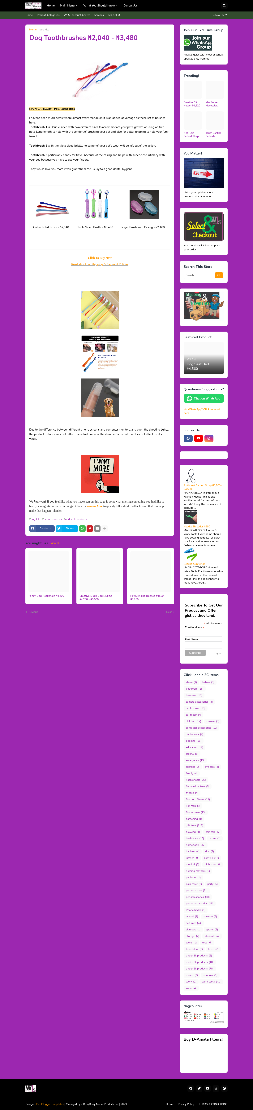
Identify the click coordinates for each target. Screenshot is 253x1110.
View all (55, 543)
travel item (194, 949)
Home (51, 5)
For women (195, 812)
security (210, 917)
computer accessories (201, 728)
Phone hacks (195, 910)
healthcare (195, 838)
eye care (212, 767)
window (210, 975)
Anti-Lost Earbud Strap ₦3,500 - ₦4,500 (191, 135)
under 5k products (199, 969)
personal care (197, 891)
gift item (194, 825)
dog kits (44, 29)
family (191, 773)
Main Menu (67, 5)
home (214, 838)
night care (213, 864)
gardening (194, 819)
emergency (195, 760)
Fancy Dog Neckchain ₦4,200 (46, 596)
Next (169, 612)
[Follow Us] (219, 15)
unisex (192, 975)
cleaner (213, 721)
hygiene (192, 851)
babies (208, 682)
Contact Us (131, 5)
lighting (211, 858)
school (192, 917)
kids (209, 851)
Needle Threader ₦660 (197, 526)
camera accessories (199, 702)
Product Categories (48, 15)
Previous (33, 612)
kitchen (192, 858)
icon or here (95, 506)
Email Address (194, 627)
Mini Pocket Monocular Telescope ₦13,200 (212, 104)
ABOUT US (115, 15)
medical (192, 864)
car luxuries (195, 708)
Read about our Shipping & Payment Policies (99, 264)
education (194, 747)
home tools (195, 845)
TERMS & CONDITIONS (213, 1104)
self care (194, 923)
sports (212, 930)
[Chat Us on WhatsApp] (204, 402)
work (191, 982)
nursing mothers (198, 871)
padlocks (193, 877)
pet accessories (53, 519)
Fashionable (196, 780)
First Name (191, 639)
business (194, 695)
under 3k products (76, 519)
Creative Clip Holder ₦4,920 (192, 104)
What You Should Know (99, 5)
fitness (192, 793)
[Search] (224, 5)
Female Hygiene (197, 786)
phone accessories (199, 904)
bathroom (194, 689)
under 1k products (199, 956)
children (193, 721)
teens (191, 943)
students (212, 936)
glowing (193, 832)
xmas (191, 988)
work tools (211, 982)
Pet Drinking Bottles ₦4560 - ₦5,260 (147, 597)
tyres (213, 949)
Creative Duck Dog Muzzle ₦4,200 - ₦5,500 (95, 597)
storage (192, 936)
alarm (191, 682)
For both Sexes (198, 799)
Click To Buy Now (100, 257)
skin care (193, 930)
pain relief (194, 884)
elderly (192, 754)
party (212, 884)
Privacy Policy (186, 1104)
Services (99, 15)
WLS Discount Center (77, 15)
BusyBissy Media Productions (101, 1104)
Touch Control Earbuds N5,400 (213, 135)
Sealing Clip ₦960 (194, 564)
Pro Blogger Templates (50, 1104)
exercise (192, 767)
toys (207, 943)
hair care (212, 832)
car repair (193, 715)
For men (193, 806)
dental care (194, 734)
